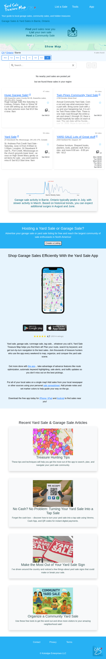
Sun (41, 58)
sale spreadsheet (51, 385)
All (47, 58)
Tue (11, 58)
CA (3, 53)
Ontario (9, 53)
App (91, 6)
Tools (75, 6)
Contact (36, 642)
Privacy (52, 642)
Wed (17, 58)
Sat (35, 58)
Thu (23, 58)
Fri (29, 58)
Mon (5, 58)
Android (60, 398)
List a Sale (61, 6)
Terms (69, 642)
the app (31, 366)
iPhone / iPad (45, 398)
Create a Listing (52, 243)
